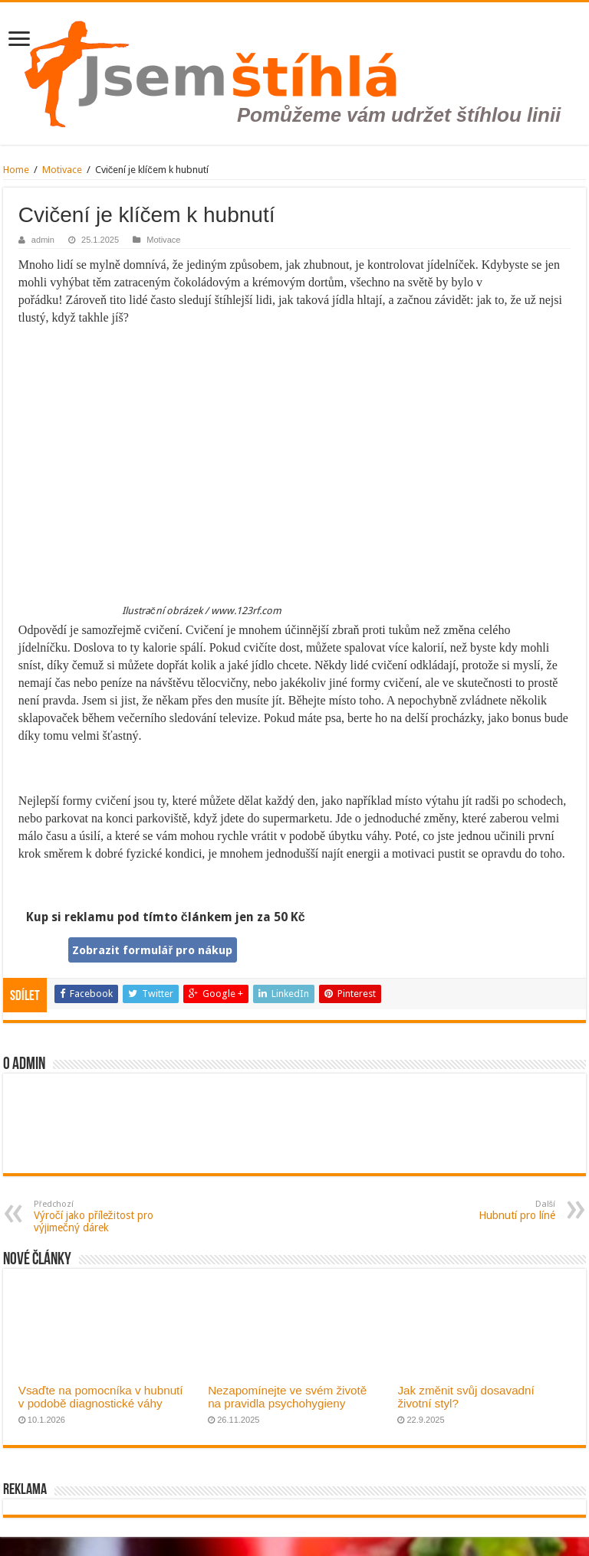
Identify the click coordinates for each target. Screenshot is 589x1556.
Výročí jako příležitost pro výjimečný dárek (112, 1216)
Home (16, 169)
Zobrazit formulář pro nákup (152, 950)
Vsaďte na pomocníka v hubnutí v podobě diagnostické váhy (100, 1397)
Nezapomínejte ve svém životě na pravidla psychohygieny (287, 1397)
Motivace (62, 169)
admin (42, 239)
